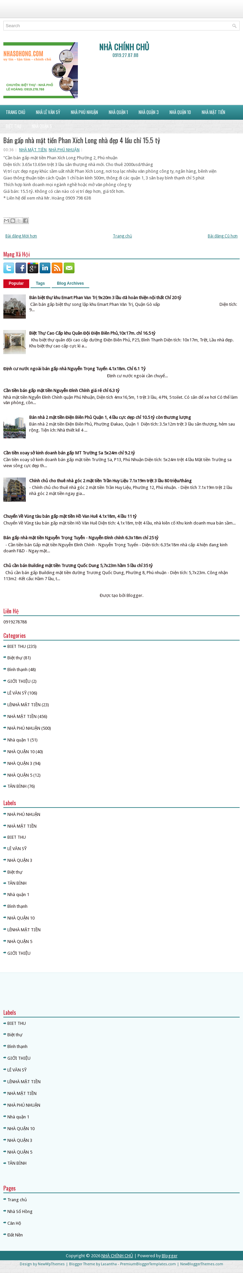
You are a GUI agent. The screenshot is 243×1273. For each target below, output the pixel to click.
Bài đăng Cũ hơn (223, 236)
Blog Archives (70, 283)
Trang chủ (122, 236)
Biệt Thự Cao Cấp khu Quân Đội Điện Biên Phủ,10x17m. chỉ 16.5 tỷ (92, 333)
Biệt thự (14, 657)
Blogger (134, 595)
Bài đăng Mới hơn (21, 236)
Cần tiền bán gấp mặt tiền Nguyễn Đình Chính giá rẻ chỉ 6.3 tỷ (61, 390)
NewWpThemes (51, 1264)
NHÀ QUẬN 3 (149, 112)
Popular (16, 283)
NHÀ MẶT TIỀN (213, 112)
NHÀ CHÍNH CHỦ (124, 47)
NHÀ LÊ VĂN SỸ (48, 112)
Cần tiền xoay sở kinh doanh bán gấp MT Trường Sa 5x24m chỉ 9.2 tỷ (69, 452)
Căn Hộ (14, 1223)
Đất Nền (15, 1234)
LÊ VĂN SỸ (17, 693)
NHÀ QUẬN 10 (21, 751)
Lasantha (109, 1264)
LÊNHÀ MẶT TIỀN (24, 704)
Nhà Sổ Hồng (20, 1211)
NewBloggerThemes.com (201, 1264)
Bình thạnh (17, 669)
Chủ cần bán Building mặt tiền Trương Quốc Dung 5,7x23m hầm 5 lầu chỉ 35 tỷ (78, 565)
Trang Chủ (15, 112)
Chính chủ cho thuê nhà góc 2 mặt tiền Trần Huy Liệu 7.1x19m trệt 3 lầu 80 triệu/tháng (110, 480)
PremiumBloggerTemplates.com (148, 1264)
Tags (40, 283)
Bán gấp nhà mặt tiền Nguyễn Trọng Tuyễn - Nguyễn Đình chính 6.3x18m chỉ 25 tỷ (80, 537)
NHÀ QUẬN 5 (42, 126)
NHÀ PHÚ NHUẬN (84, 112)
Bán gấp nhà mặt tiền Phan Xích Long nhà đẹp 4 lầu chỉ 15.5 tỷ (81, 140)
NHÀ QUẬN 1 (118, 112)
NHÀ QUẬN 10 (180, 112)
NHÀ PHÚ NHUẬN (64, 150)
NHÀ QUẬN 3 (19, 763)
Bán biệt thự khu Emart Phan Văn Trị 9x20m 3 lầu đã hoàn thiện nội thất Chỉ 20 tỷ (105, 297)
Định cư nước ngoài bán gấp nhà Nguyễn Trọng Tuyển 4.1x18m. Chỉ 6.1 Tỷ (74, 368)
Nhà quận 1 (18, 739)
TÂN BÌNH (17, 786)
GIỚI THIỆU (19, 681)
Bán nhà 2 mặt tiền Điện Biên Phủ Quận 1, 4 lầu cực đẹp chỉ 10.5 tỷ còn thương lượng (110, 417)
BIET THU (16, 646)
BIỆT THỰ (13, 126)
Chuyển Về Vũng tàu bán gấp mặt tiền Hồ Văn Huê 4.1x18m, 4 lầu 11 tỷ (70, 516)
